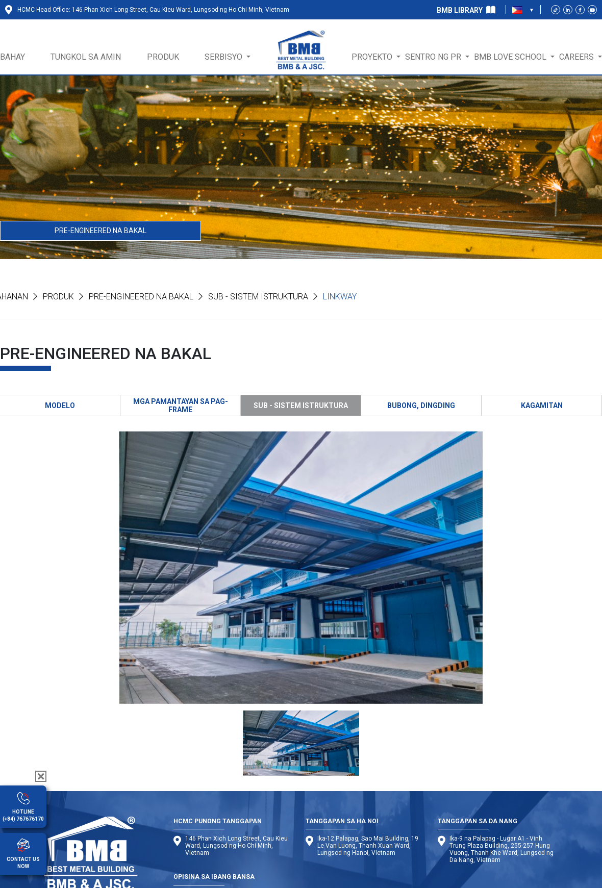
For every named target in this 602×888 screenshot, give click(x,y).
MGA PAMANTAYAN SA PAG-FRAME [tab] (180, 405)
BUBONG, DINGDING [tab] (421, 405)
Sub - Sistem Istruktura (258, 296)
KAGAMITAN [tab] (542, 405)
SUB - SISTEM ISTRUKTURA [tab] (301, 405)
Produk (58, 296)
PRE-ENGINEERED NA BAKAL (100, 230)
